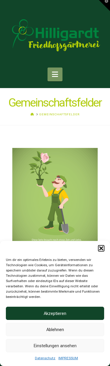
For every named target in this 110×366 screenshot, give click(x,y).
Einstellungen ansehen (55, 345)
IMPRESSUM (68, 358)
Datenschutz (45, 358)
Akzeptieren (55, 313)
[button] (101, 248)
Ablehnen (55, 329)
